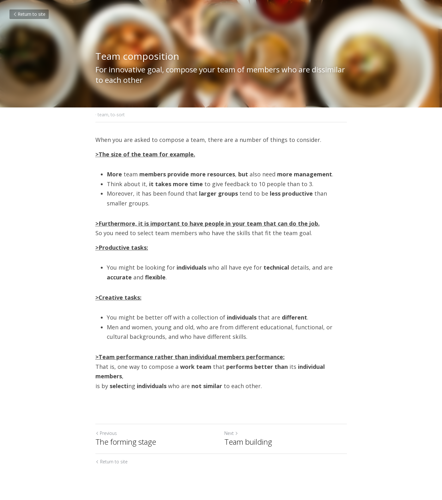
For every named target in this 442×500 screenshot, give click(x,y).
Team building (248, 442)
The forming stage (125, 442)
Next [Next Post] (231, 433)
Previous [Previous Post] (106, 433)
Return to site (29, 14)
